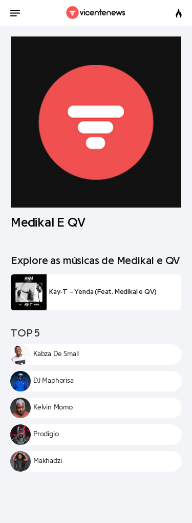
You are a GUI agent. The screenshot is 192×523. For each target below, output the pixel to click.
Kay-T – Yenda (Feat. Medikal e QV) (103, 291)
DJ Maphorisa (53, 380)
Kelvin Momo (53, 407)
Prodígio (45, 434)
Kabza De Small (56, 354)
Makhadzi (47, 460)
